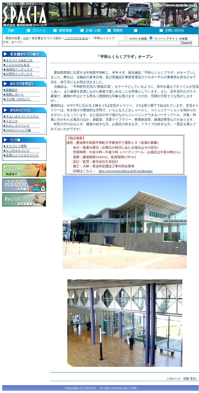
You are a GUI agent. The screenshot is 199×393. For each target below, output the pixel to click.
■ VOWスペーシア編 (17, 130)
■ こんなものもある (17, 64)
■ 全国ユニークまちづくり (21, 155)
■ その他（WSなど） (17, 99)
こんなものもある (76, 38)
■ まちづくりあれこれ (18, 60)
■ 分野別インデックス (18, 74)
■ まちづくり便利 (15, 146)
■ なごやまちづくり (17, 150)
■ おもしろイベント (17, 125)
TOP (26, 38)
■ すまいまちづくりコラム (21, 116)
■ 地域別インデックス (18, 69)
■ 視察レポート (14, 94)
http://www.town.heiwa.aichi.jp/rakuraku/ (126, 171)
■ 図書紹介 (11, 89)
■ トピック (11, 120)
